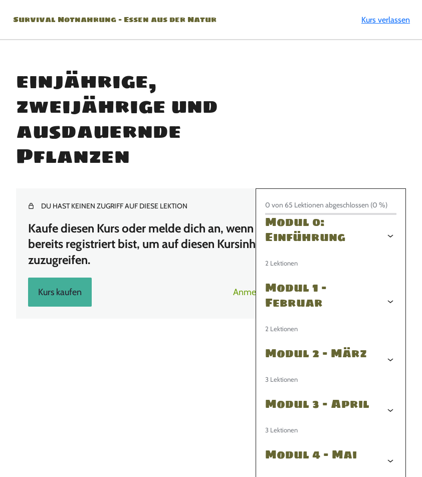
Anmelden (253, 292)
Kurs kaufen (60, 292)
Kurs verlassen (385, 20)
